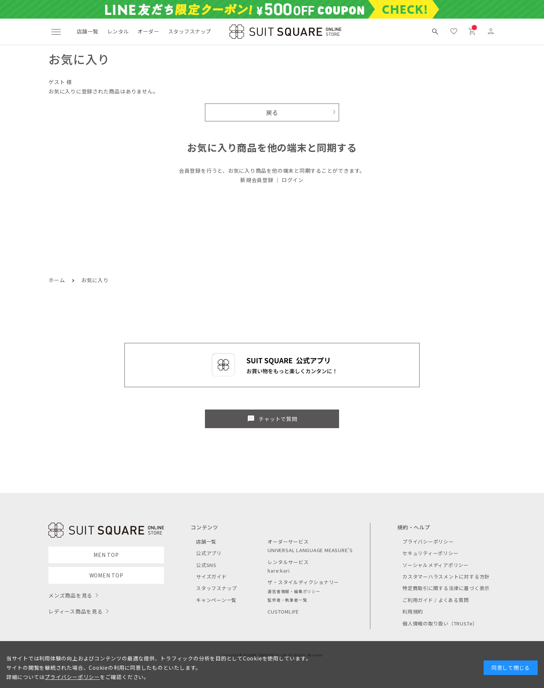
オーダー (148, 31)
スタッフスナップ (189, 31)
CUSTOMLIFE (283, 611)
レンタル (118, 31)
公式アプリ (209, 553)
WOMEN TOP (106, 575)
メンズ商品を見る (70, 595)
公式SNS (206, 564)
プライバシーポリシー (428, 541)
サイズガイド (211, 576)
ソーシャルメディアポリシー (435, 564)
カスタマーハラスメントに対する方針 (446, 576)
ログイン (293, 180)
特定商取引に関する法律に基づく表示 (446, 588)
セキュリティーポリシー (430, 553)
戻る (272, 112)
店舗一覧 (87, 31)
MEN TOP (106, 554)
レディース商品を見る (75, 611)
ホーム (56, 280)
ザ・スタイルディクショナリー (303, 582)
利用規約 (412, 611)
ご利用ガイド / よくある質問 (435, 599)
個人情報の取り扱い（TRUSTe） (440, 623)
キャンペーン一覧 (216, 599)
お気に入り (95, 280)
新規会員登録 (256, 180)
